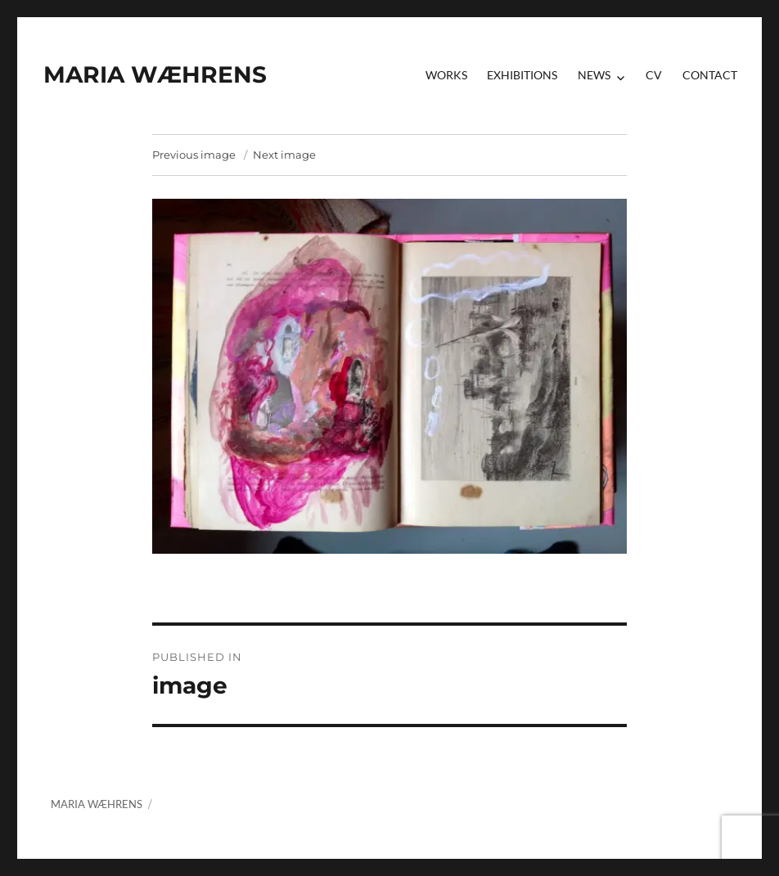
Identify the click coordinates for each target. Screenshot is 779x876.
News (594, 75)
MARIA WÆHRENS (155, 74)
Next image (284, 154)
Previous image (194, 154)
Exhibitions (522, 75)
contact (709, 75)
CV (654, 75)
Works (446, 75)
